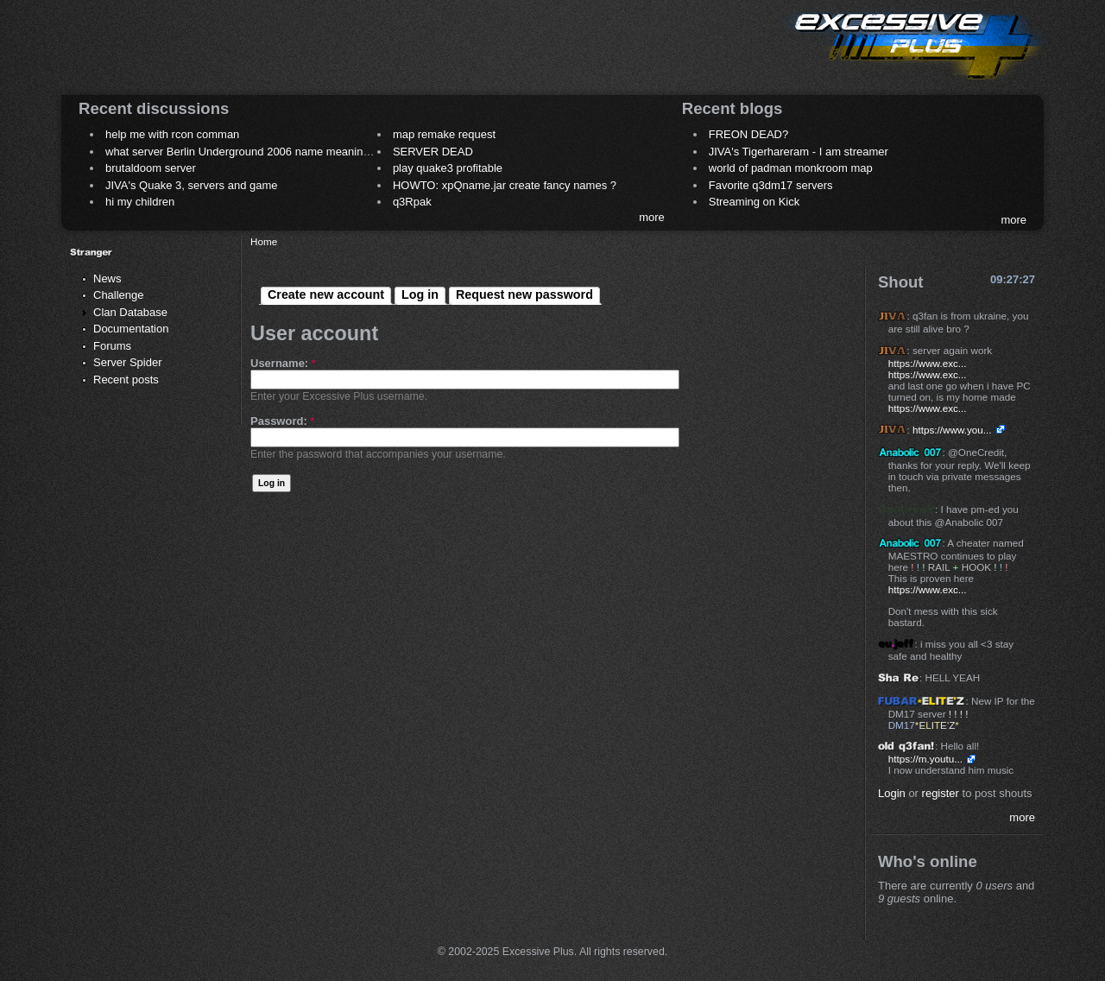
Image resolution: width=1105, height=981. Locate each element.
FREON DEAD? (748, 134)
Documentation (130, 328)
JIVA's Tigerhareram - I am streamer (798, 151)
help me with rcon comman (172, 134)
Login (892, 793)
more (652, 217)
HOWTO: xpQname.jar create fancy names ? (504, 185)
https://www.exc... (927, 363)
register (940, 793)
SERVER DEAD (433, 151)
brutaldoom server (150, 167)
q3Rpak (412, 201)
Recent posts (126, 379)
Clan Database (130, 312)
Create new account (326, 294)
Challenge (118, 294)
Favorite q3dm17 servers (771, 185)
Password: (282, 421)
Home (263, 241)
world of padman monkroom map (791, 167)
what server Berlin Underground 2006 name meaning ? (242, 151)
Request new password (524, 294)
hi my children (139, 201)
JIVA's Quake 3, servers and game (191, 185)
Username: (283, 363)
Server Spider (127, 362)
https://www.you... (952, 429)
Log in (420, 294)
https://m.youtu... (925, 758)
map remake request (444, 134)
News (107, 278)
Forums (112, 345)
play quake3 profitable (447, 167)
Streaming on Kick (754, 201)
